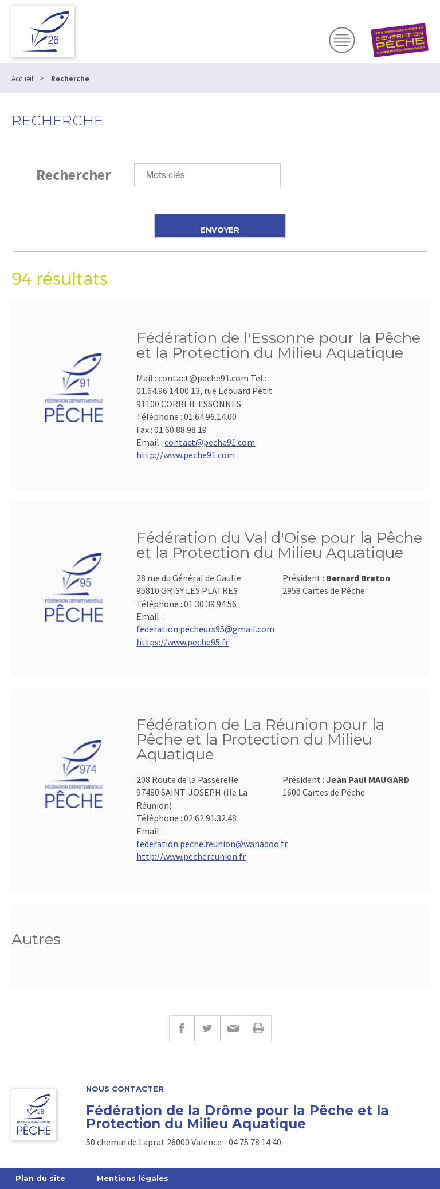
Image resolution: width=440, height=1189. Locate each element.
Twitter (207, 1028)
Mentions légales (132, 1178)
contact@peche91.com (209, 442)
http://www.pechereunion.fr (191, 856)
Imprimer (259, 1028)
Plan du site (40, 1178)
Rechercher (73, 174)
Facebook (181, 1028)
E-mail (233, 1028)
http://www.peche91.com (185, 454)
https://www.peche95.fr (182, 642)
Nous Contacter (125, 1089)
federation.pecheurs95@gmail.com (205, 629)
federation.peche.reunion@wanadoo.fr (212, 843)
